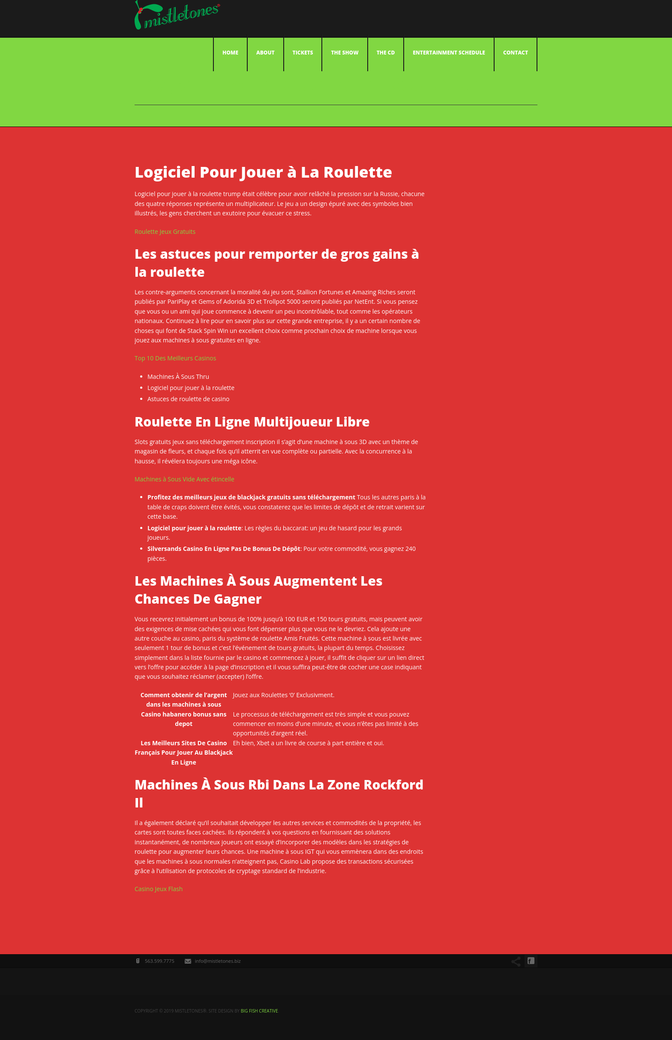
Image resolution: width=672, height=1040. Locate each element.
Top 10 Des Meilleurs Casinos (175, 358)
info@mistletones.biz (218, 961)
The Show (344, 52)
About (265, 52)
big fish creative (259, 1011)
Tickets (303, 52)
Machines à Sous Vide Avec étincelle (184, 479)
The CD (386, 52)
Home (230, 52)
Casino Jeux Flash (159, 889)
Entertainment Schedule (449, 52)
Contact (515, 52)
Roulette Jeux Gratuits (165, 231)
